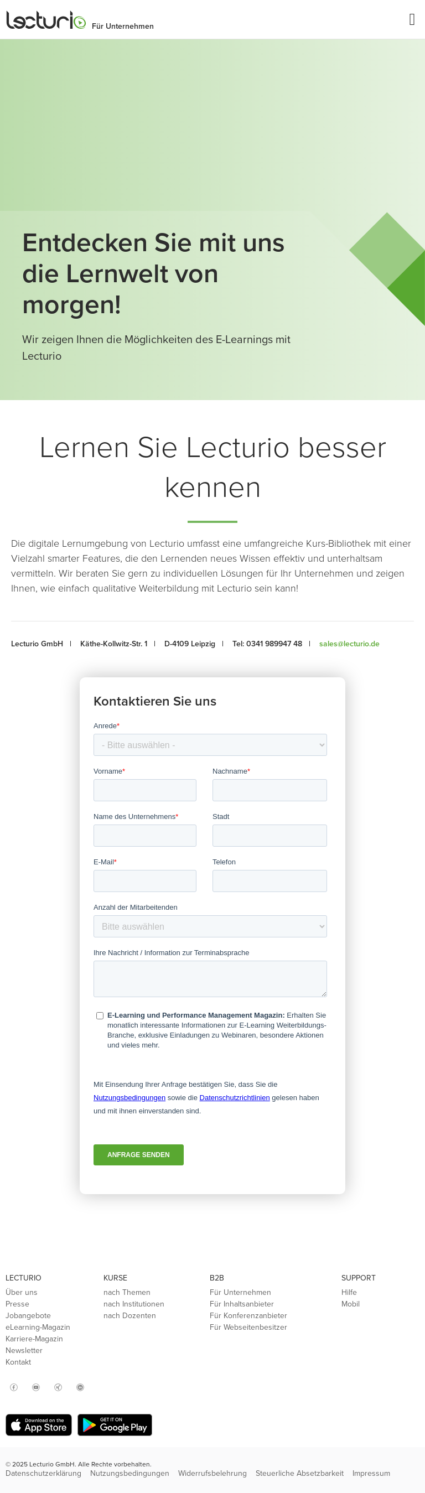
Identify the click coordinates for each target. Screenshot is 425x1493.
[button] (412, 19)
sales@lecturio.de (349, 644)
